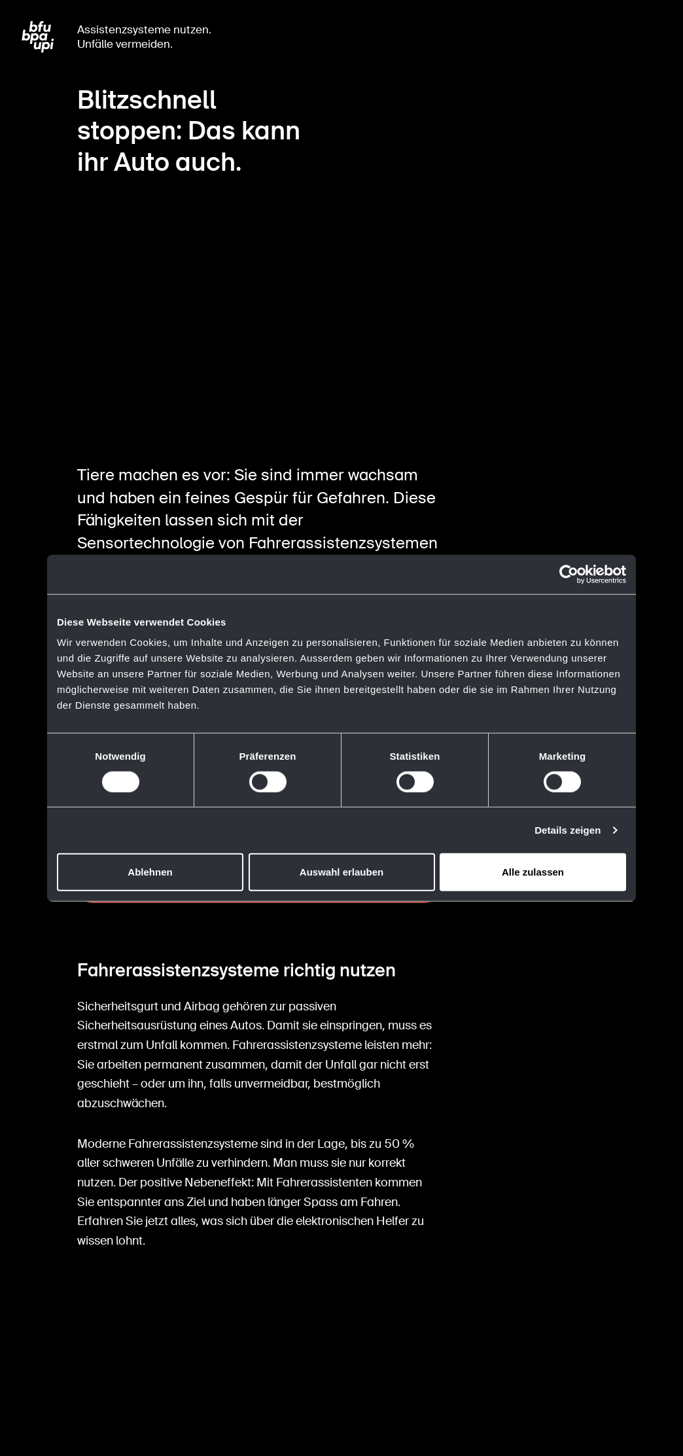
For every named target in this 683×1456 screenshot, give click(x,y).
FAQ (548, 548)
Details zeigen (567, 830)
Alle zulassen (533, 872)
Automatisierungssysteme (593, 516)
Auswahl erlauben (341, 872)
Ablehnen (150, 872)
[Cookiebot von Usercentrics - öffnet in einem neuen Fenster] (569, 574)
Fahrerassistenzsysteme (590, 485)
